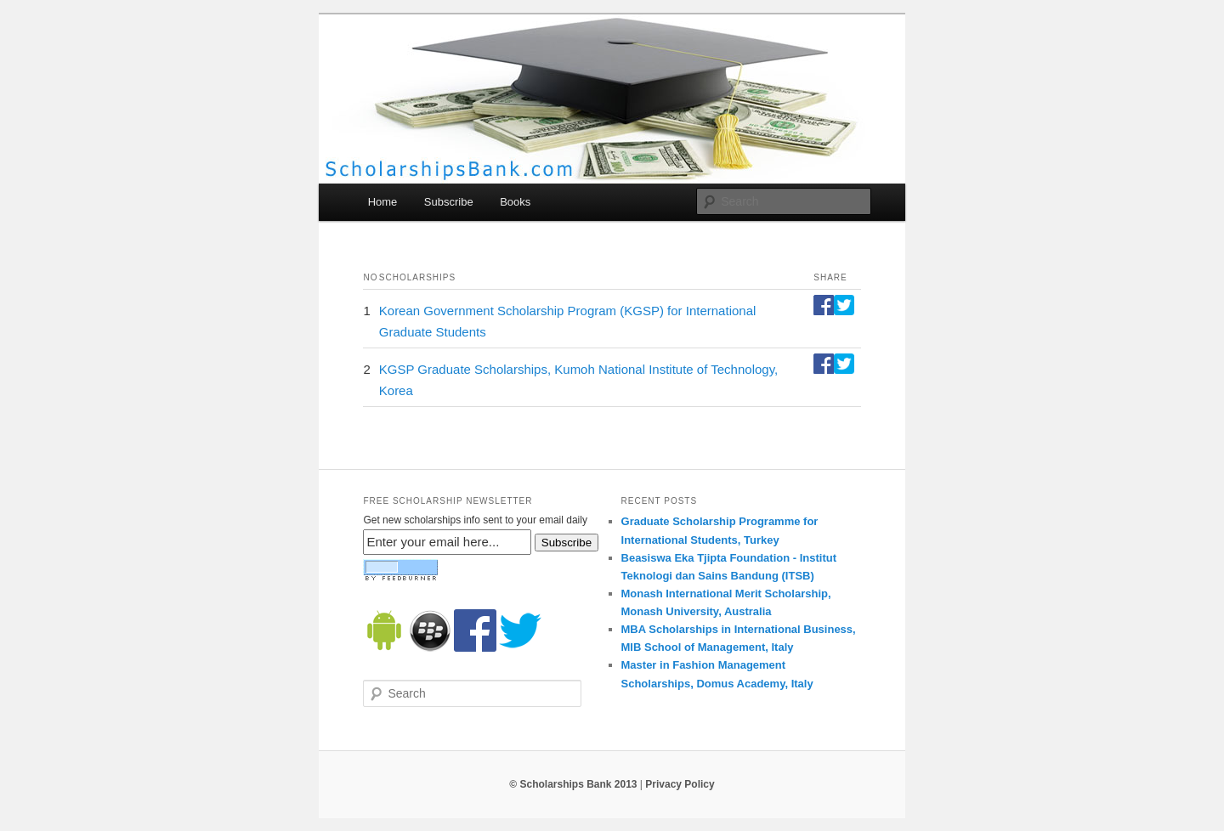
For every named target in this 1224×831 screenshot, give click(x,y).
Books (515, 201)
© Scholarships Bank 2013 (573, 784)
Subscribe (448, 201)
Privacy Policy (679, 784)
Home (383, 201)
